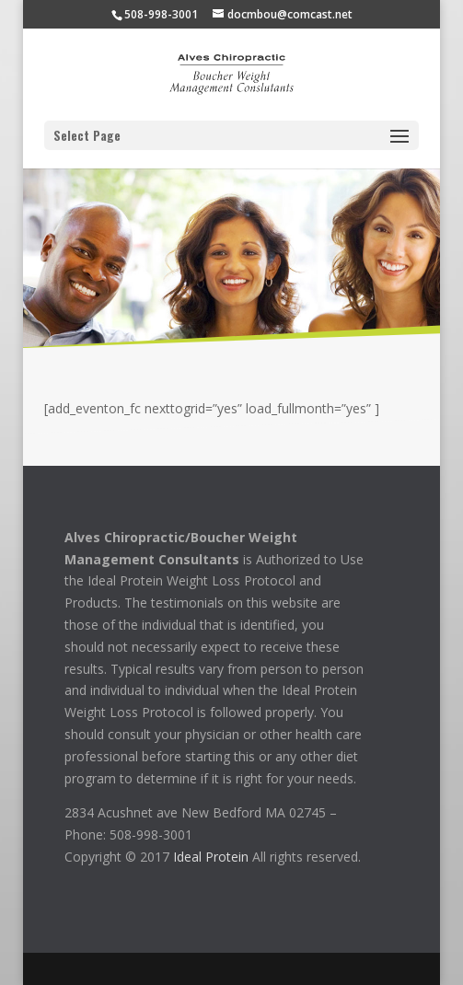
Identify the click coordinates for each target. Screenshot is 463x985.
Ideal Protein (211, 856)
